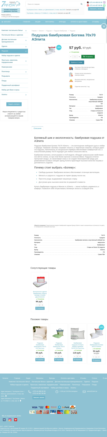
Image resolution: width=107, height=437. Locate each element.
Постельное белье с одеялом (12, 35)
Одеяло (4, 46)
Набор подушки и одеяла (11, 55)
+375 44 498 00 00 (95, 2)
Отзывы (95, 22)
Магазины (49, 22)
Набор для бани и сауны (10, 90)
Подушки (5, 51)
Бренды (62, 22)
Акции (37, 22)
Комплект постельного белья (12, 30)
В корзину (89, 57)
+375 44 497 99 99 (95, 5)
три (82, 68)
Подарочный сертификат (11, 85)
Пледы (4, 81)
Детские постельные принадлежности (9, 41)
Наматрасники (7, 67)
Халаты (4, 94)
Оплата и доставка (79, 22)
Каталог (7, 22)
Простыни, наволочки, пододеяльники (10, 61)
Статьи (94, 378)
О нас (105, 378)
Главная (26, 22)
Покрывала (6, 76)
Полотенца (6, 71)
